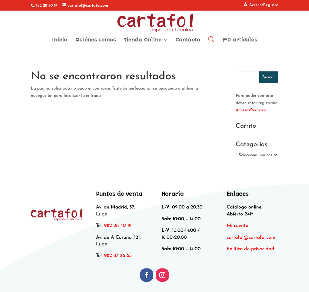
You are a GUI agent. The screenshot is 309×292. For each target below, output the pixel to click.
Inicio (59, 40)
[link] (251, 237)
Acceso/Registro (251, 110)
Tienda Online (142, 40)
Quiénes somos (95, 40)
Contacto (188, 40)
